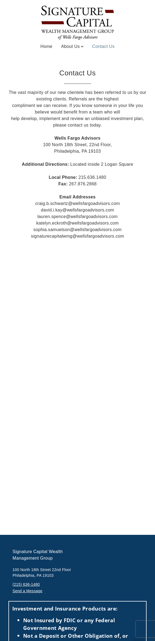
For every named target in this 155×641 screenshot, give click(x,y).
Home (46, 46)
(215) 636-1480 (26, 584)
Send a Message (27, 591)
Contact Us (103, 46)
